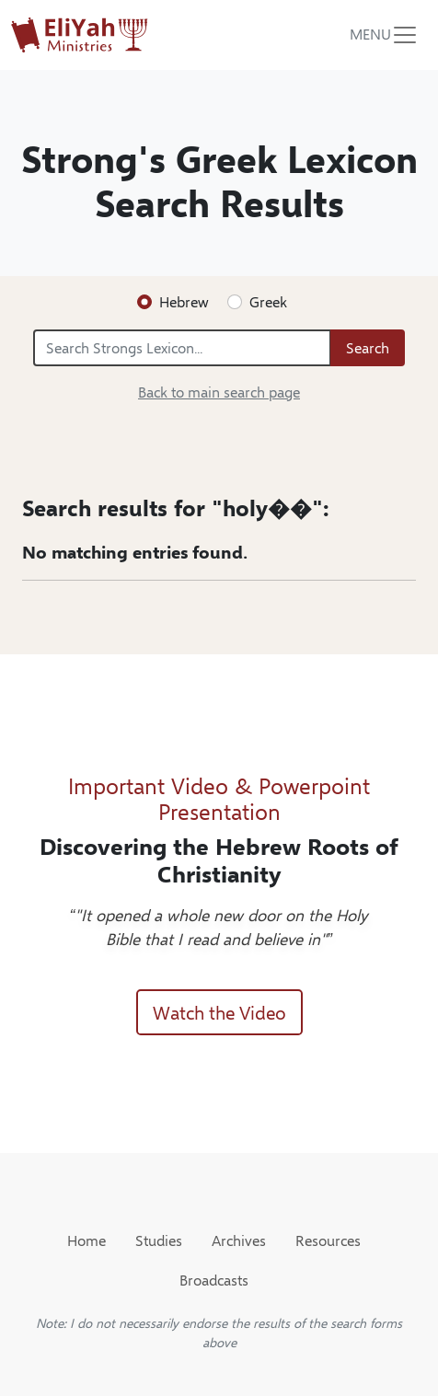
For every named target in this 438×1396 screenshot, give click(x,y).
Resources (328, 1240)
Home (86, 1240)
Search (367, 347)
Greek (268, 301)
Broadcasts (213, 1279)
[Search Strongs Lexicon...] (182, 347)
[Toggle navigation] (384, 35)
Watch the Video (219, 1011)
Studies (158, 1240)
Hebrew (184, 301)
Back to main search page (219, 391)
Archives (239, 1240)
